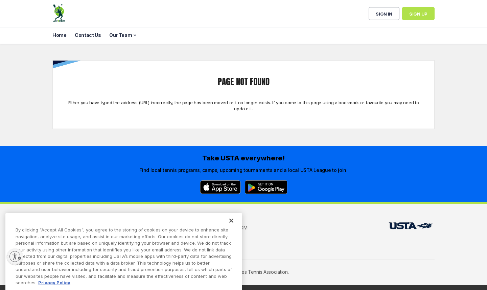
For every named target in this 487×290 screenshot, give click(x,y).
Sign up (418, 14)
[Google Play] (266, 187)
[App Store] (220, 187)
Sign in (384, 14)
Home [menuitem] (59, 35)
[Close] (231, 229)
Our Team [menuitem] (120, 35)
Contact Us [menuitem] (88, 35)
